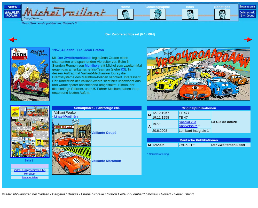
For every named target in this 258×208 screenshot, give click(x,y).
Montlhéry (92, 65)
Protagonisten (30, 177)
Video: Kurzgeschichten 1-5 (29, 170)
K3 (123, 69)
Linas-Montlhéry (66, 116)
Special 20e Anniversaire (188, 124)
